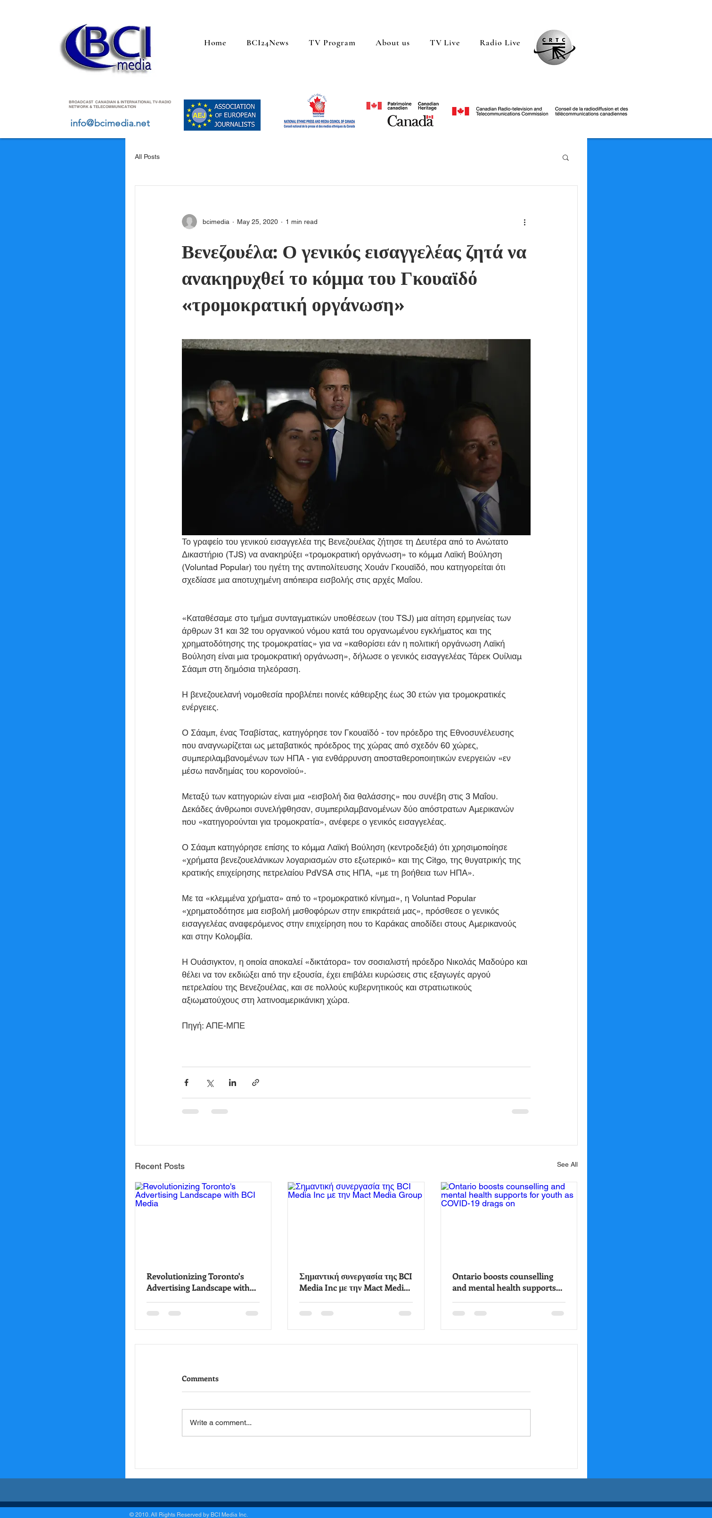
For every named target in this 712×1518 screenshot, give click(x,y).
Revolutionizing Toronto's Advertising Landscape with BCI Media (198, 1281)
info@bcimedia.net (110, 123)
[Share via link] (255, 1082)
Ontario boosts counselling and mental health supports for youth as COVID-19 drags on (506, 1281)
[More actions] (525, 221)
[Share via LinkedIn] (232, 1082)
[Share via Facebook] (186, 1082)
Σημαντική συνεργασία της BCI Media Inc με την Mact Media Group (355, 1281)
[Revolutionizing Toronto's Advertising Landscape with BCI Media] (203, 1220)
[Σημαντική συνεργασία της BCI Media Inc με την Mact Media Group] (356, 1220)
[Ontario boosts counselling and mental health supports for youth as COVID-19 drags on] (509, 1220)
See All (567, 1164)
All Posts (147, 156)
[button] (565, 157)
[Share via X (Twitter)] (209, 1082)
